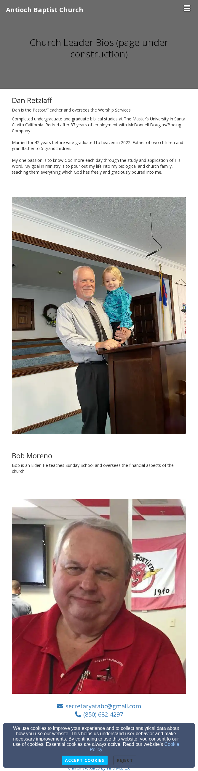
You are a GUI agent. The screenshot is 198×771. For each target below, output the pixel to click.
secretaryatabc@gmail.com (103, 706)
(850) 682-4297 (103, 714)
